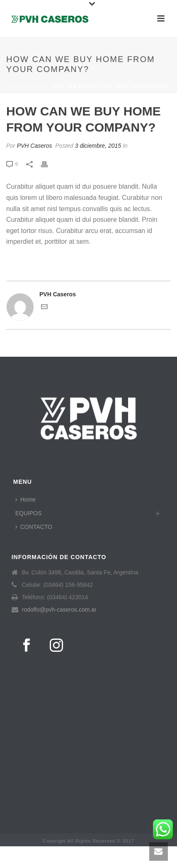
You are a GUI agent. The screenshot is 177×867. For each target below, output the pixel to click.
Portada (16, 86)
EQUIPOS (28, 513)
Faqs (40, 86)
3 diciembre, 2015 (98, 145)
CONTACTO (33, 527)
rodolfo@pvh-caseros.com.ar (59, 609)
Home (25, 499)
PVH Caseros (34, 145)
